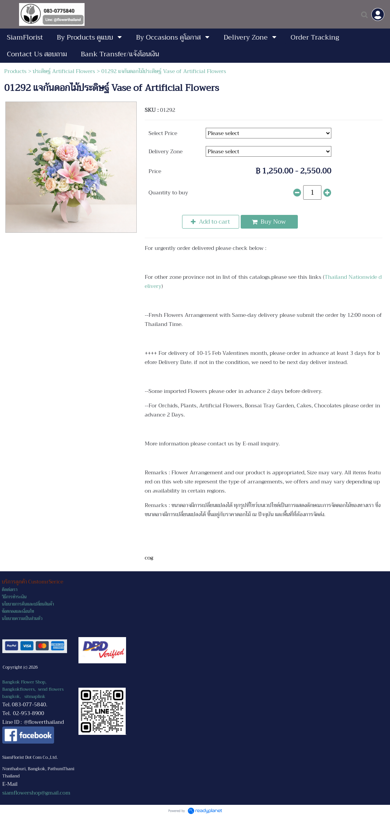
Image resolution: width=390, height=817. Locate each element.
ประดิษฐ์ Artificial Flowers (64, 71)
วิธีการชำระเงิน (14, 597)
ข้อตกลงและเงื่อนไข (18, 611)
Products (15, 71)
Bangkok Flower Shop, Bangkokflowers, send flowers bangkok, (33, 689)
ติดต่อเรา (10, 589)
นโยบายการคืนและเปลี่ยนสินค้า (28, 604)
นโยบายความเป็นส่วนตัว (22, 618)
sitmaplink (34, 696)
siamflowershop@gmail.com (36, 792)
